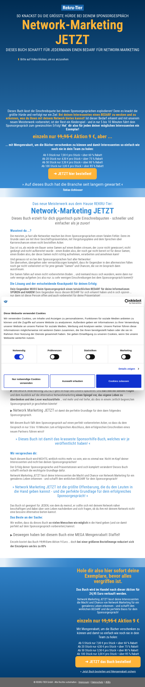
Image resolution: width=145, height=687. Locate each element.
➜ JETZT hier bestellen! (72, 173)
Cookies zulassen (118, 381)
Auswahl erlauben (72, 381)
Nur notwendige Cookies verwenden (26, 381)
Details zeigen (127, 368)
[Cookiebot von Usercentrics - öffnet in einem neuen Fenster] (127, 301)
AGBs (108, 682)
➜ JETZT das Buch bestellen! (108, 661)
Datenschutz (97, 682)
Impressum (84, 682)
